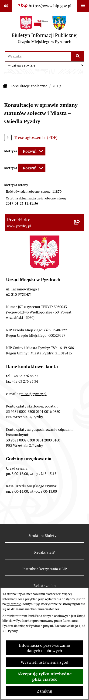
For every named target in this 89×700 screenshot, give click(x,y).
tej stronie (14, 604)
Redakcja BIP (44, 552)
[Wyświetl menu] (83, 6)
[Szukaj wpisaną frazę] (78, 56)
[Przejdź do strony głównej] (45, 31)
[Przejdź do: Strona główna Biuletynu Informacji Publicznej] (5, 86)
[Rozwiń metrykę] (31, 151)
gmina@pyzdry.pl (33, 394)
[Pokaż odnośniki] (6, 6)
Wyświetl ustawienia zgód (44, 662)
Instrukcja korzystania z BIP (44, 569)
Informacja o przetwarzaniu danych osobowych (44, 648)
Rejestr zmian (45, 585)
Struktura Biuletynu (44, 535)
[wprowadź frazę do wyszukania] (38, 56)
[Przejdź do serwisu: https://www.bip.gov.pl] (44, 5)
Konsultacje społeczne (28, 86)
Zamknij (44, 691)
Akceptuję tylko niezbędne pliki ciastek (44, 676)
